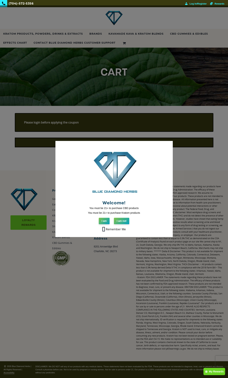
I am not (122, 221)
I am (104, 221)
